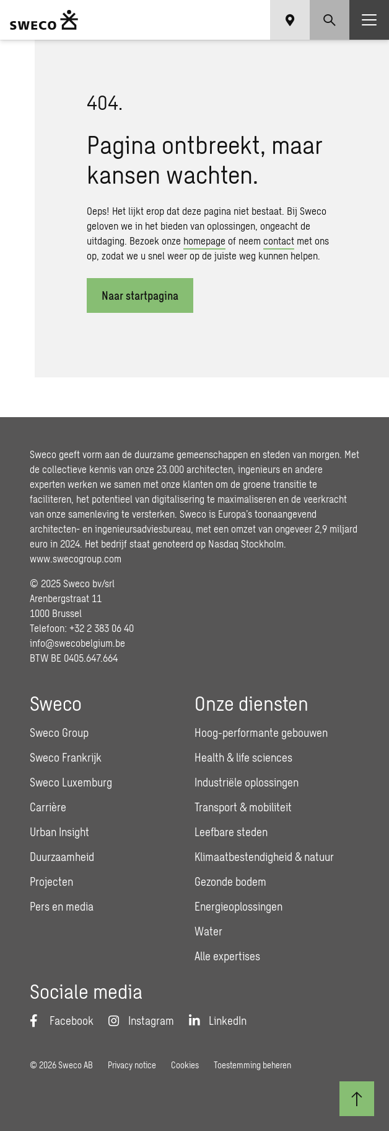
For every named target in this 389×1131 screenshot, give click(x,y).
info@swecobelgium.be (77, 643)
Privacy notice (132, 1065)
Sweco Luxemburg (71, 782)
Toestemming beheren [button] (252, 1065)
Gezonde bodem (230, 881)
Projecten (51, 881)
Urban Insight (59, 832)
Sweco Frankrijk (66, 757)
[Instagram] (141, 1020)
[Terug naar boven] (356, 1098)
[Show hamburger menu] (369, 20)
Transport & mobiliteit (243, 807)
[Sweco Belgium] (44, 20)
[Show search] (329, 20)
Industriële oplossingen (246, 782)
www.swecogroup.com (75, 558)
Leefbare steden (231, 832)
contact (278, 240)
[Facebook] (62, 1020)
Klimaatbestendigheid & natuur (264, 856)
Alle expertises (227, 956)
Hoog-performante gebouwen (261, 732)
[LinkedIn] (218, 1020)
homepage (204, 240)
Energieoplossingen (238, 906)
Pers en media (62, 906)
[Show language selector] (290, 20)
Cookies (185, 1065)
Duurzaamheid (62, 856)
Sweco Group (59, 732)
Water (208, 931)
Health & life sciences (243, 757)
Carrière (48, 807)
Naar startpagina (140, 295)
